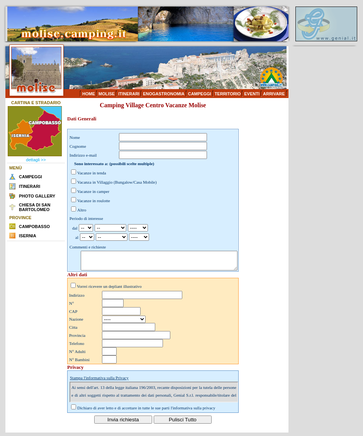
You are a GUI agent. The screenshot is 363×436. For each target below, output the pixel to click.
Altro (81, 210)
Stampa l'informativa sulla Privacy (99, 381)
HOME (88, 93)
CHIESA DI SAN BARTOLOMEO (35, 207)
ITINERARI (128, 93)
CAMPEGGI (199, 93)
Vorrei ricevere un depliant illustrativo (109, 289)
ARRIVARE (274, 93)
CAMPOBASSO (34, 226)
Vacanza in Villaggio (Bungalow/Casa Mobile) (117, 182)
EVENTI (252, 93)
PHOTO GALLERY (37, 196)
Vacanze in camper (93, 191)
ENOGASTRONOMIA (164, 93)
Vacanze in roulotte (93, 200)
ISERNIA (27, 235)
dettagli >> (36, 159)
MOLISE (106, 93)
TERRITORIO (228, 93)
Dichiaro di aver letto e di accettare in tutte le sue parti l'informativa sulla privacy (146, 411)
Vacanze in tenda (91, 173)
